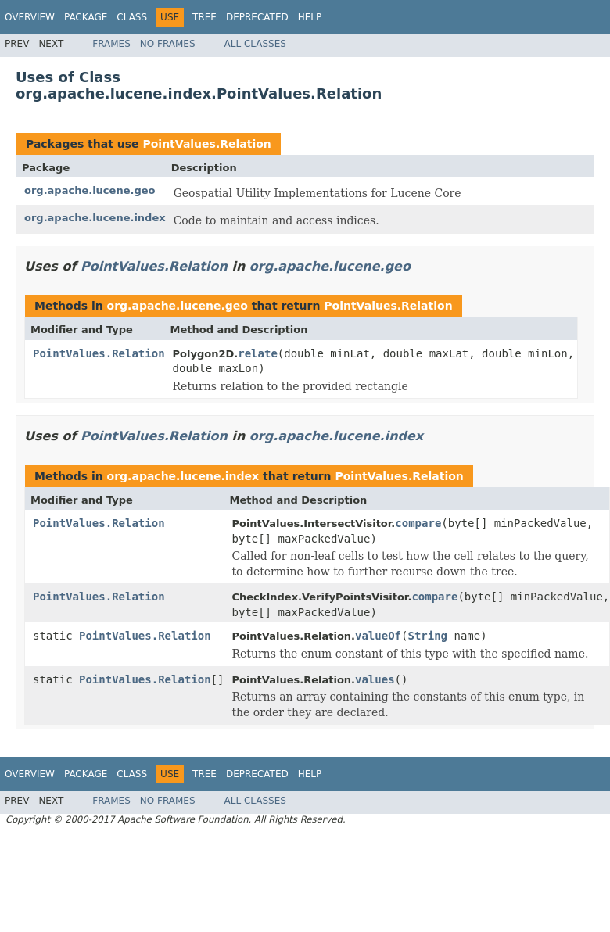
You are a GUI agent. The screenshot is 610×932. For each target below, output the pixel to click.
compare (418, 523)
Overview (30, 17)
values (375, 679)
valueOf (378, 635)
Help (310, 17)
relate (258, 353)
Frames (111, 43)
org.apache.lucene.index (95, 218)
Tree (204, 17)
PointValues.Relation (206, 144)
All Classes (255, 43)
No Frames (168, 43)
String (427, 635)
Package (85, 17)
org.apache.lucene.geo (89, 190)
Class (132, 17)
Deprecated (257, 17)
